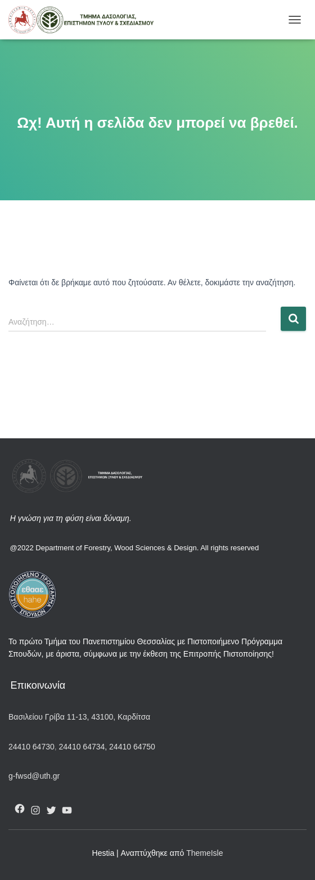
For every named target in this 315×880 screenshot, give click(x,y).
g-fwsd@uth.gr (34, 775)
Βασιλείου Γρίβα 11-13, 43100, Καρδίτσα (79, 716)
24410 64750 (132, 746)
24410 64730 (31, 746)
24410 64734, (83, 746)
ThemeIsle (204, 852)
